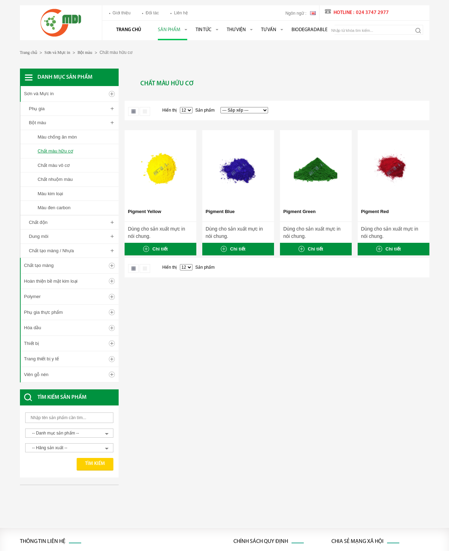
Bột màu (84, 52)
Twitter (350, 469)
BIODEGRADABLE (310, 30)
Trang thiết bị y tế (41, 261)
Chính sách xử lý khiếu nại (258, 469)
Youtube (352, 506)
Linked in (352, 482)
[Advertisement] (76, 412)
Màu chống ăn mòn (57, 137)
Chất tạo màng (39, 167)
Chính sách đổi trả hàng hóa (259, 494)
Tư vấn (268, 30)
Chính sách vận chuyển (255, 457)
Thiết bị (31, 245)
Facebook (353, 457)
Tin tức (203, 30)
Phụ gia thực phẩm (43, 214)
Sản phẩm (169, 30)
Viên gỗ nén (36, 276)
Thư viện (236, 30)
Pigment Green (299, 211)
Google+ (352, 494)
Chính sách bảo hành (253, 506)
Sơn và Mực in (57, 52)
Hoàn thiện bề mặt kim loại (51, 183)
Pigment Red (375, 211)
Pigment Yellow (144, 211)
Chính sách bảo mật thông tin (260, 518)
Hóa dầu (32, 230)
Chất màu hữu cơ (55, 151)
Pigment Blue (220, 211)
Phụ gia (37, 108)
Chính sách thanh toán (254, 482)
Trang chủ (128, 30)
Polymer (32, 199)
